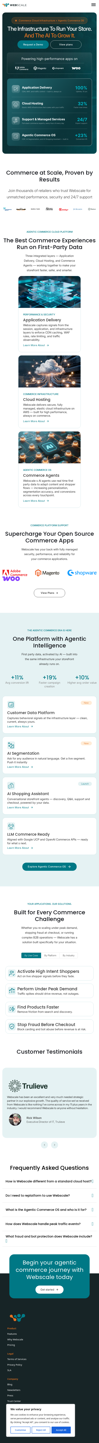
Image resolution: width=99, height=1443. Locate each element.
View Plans (49, 592)
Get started (49, 1289)
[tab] (31, 955)
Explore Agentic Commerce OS (49, 867)
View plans (66, 44)
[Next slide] (54, 1144)
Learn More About (36, 345)
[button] (49, 1181)
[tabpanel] (49, 1000)
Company (12, 1378)
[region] (40, 1420)
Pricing (11, 1344)
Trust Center (14, 1401)
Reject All (41, 1429)
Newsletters (13, 1390)
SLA (9, 1370)
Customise (20, 1429)
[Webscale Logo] (14, 4)
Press (10, 1395)
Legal (10, 1353)
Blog (9, 1384)
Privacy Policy (14, 1364)
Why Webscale (15, 1339)
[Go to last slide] (44, 1144)
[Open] (93, 4)
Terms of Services (16, 1359)
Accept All (61, 1429)
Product (11, 1328)
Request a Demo (33, 44)
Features (12, 1333)
